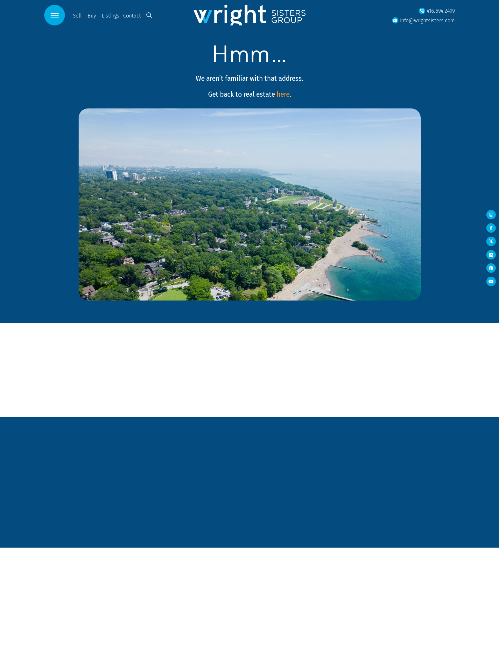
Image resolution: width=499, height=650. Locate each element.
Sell (77, 15)
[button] (54, 15)
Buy (92, 15)
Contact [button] (132, 15)
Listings (110, 15)
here (283, 94)
